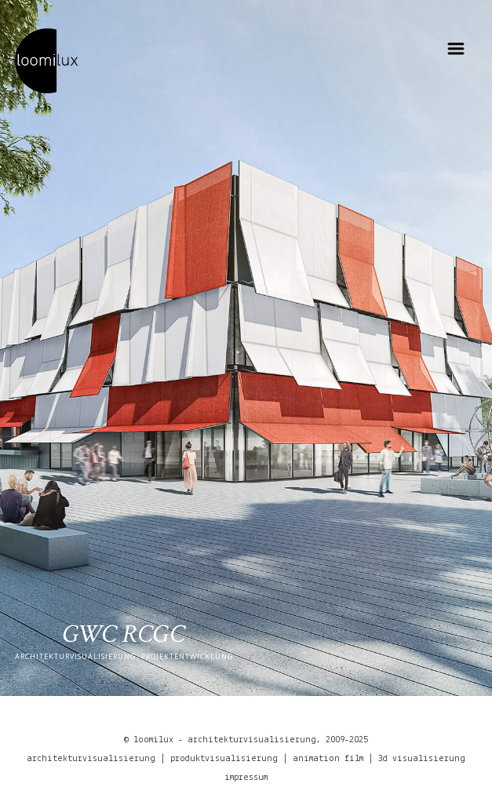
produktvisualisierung (224, 758)
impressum (246, 777)
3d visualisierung (421, 758)
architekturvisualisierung (91, 758)
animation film (328, 758)
